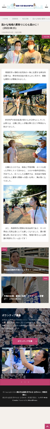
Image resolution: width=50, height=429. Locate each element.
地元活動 (25, 19)
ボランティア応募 (25, 341)
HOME (5, 19)
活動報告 (15, 19)
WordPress (32, 400)
